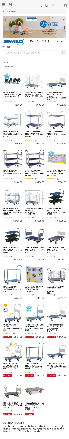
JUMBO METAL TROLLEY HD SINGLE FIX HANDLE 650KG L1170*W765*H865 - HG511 (56, 366)
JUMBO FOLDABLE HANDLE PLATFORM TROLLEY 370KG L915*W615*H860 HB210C (34, 327)
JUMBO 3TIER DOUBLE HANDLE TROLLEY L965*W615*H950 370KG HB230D (34, 172)
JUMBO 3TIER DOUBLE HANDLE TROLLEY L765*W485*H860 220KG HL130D (12, 172)
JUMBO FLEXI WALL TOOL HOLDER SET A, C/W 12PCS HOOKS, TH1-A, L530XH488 (34, 288)
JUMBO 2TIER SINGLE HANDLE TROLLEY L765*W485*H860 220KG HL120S (12, 288)
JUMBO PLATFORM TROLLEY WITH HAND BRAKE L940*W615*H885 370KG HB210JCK (12, 366)
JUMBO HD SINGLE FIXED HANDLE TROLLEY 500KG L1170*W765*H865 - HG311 (56, 250)
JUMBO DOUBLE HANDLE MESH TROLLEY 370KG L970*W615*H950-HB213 (34, 94)
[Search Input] (32, 52)
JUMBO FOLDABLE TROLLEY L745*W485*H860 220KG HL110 (12, 327)
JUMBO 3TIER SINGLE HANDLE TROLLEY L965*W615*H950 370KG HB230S (12, 250)
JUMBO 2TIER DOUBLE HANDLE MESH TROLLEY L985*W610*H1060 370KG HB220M (12, 211)
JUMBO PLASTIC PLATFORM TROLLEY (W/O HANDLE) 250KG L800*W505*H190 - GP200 (34, 405)
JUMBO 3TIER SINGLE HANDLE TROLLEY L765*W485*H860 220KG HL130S (56, 211)
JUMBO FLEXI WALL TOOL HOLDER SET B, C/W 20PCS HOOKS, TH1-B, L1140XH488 (56, 172)
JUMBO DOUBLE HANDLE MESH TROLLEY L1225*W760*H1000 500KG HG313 (34, 211)
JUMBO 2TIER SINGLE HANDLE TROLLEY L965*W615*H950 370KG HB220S (34, 366)
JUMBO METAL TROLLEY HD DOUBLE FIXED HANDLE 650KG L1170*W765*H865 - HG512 (12, 404)
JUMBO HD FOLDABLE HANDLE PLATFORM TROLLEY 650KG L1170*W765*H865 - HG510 (55, 328)
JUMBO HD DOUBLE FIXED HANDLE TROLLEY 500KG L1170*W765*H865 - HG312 (34, 250)
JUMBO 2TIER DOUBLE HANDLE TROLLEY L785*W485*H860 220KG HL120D (56, 134)
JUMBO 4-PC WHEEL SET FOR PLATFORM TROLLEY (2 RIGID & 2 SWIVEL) (12, 94)
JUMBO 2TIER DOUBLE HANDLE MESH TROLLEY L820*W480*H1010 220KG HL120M (12, 134)
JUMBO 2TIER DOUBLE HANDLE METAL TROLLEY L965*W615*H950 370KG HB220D (34, 134)
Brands (13, 11)
